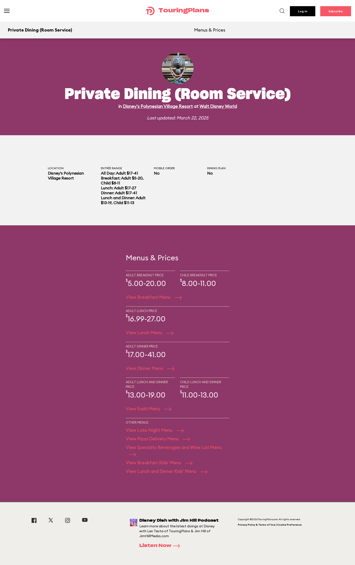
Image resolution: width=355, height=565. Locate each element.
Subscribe (335, 11)
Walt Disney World (218, 106)
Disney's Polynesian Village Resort (158, 106)
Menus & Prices (209, 30)
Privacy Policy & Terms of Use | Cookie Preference (270, 524)
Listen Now (161, 546)
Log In (302, 11)
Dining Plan (216, 168)
